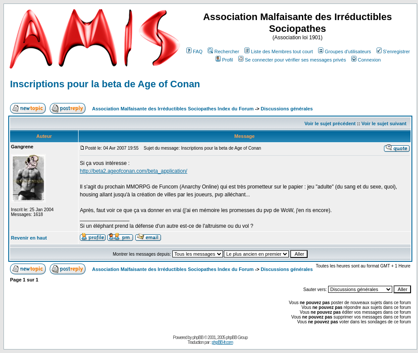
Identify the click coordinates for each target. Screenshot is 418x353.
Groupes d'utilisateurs (344, 51)
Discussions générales (287, 108)
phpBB (197, 337)
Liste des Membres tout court (278, 51)
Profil (224, 59)
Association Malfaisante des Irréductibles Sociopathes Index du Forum (173, 108)
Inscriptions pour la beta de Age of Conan (105, 84)
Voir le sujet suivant (383, 123)
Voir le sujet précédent (330, 123)
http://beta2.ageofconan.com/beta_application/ (133, 171)
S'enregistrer (393, 51)
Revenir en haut (29, 237)
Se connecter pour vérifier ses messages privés (292, 59)
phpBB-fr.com (222, 342)
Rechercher (223, 51)
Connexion (366, 59)
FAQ (194, 51)
